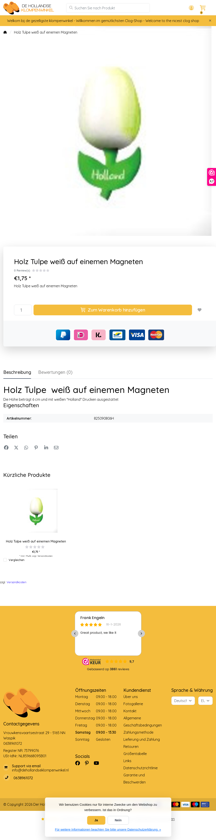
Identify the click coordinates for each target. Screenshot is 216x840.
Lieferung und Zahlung (141, 739)
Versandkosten (45, 556)
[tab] (55, 373)
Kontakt (130, 711)
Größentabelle (135, 753)
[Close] (210, 20)
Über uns (130, 696)
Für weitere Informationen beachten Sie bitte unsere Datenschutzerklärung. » (108, 829)
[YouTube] (98, 763)
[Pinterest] (88, 763)
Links (127, 761)
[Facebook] (79, 763)
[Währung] (205, 700)
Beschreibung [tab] (17, 372)
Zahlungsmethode (138, 732)
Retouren (131, 746)
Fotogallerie (133, 704)
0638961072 (12, 743)
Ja (96, 820)
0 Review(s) (22, 270)
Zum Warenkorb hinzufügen (113, 310)
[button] (190, 8)
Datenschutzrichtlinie (140, 768)
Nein (118, 820)
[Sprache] (183, 700)
